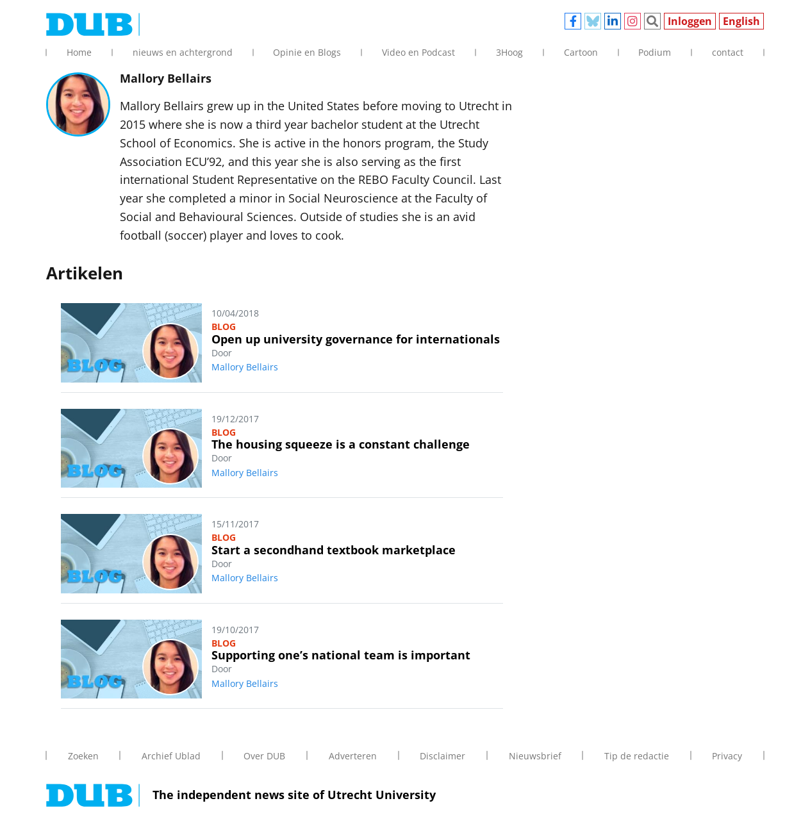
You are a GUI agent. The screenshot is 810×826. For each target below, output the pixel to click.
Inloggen (690, 21)
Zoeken (652, 21)
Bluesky (592, 21)
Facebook (573, 21)
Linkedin (612, 21)
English (741, 21)
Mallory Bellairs (244, 367)
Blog (223, 326)
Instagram (632, 21)
